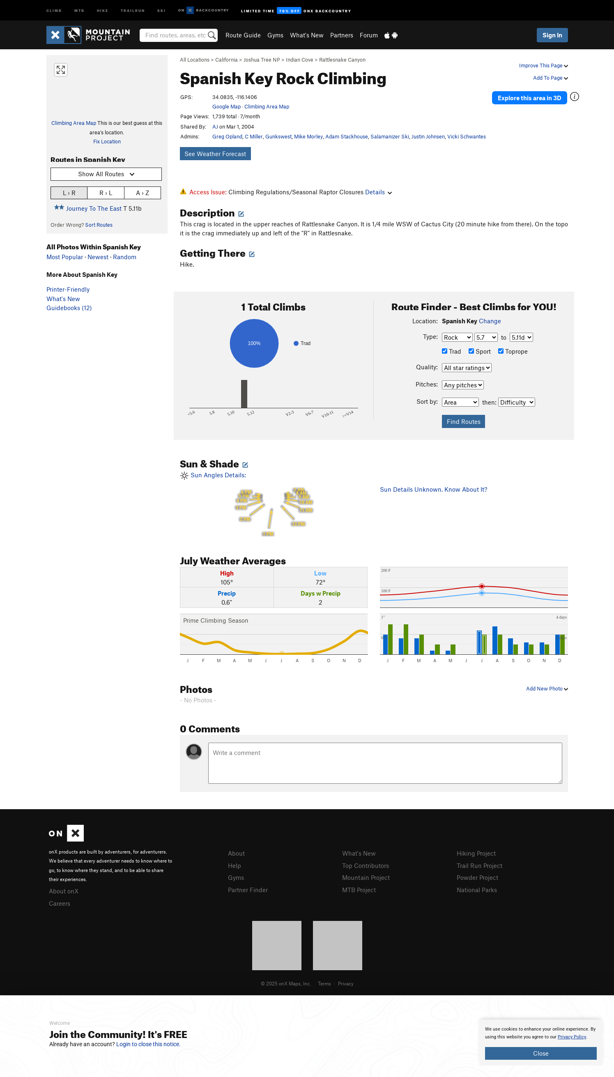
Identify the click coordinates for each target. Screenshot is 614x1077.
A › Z (142, 192)
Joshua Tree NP (262, 59)
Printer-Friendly (68, 289)
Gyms (275, 35)
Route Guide (243, 35)
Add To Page (550, 77)
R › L (105, 192)
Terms (324, 983)
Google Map (226, 106)
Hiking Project (476, 853)
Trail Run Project (479, 865)
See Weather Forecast (215, 153)
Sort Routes (99, 224)
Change (490, 320)
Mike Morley (308, 136)
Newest (97, 256)
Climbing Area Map (73, 123)
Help (234, 865)
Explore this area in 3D (530, 97)
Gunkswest (278, 136)
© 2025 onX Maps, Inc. (286, 983)
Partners (341, 35)
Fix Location (107, 141)
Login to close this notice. (148, 1044)
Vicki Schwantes (466, 136)
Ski (161, 10)
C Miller (254, 136)
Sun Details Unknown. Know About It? (433, 489)
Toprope (513, 351)
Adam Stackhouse (346, 136)
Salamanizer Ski (389, 136)
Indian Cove (299, 59)
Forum (369, 35)
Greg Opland (227, 136)
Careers (59, 903)
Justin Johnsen (428, 136)
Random (124, 256)
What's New (307, 35)
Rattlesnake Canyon (342, 59)
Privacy (346, 983)
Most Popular (64, 256)
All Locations (194, 59)
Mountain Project (366, 877)
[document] (541, 1042)
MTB (79, 10)
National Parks (477, 889)
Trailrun (133, 10)
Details (378, 192)
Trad (451, 351)
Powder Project (477, 877)
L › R (69, 192)
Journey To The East (94, 208)
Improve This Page (543, 65)
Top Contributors (365, 865)
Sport (480, 351)
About (236, 853)
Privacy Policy (572, 1037)
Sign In (552, 35)
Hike (102, 10)
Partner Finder (248, 889)
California (226, 59)
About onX (63, 891)
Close (541, 1053)
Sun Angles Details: (274, 503)
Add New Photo (547, 688)
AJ (215, 126)
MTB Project (359, 889)
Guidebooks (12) (69, 307)
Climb (54, 10)
